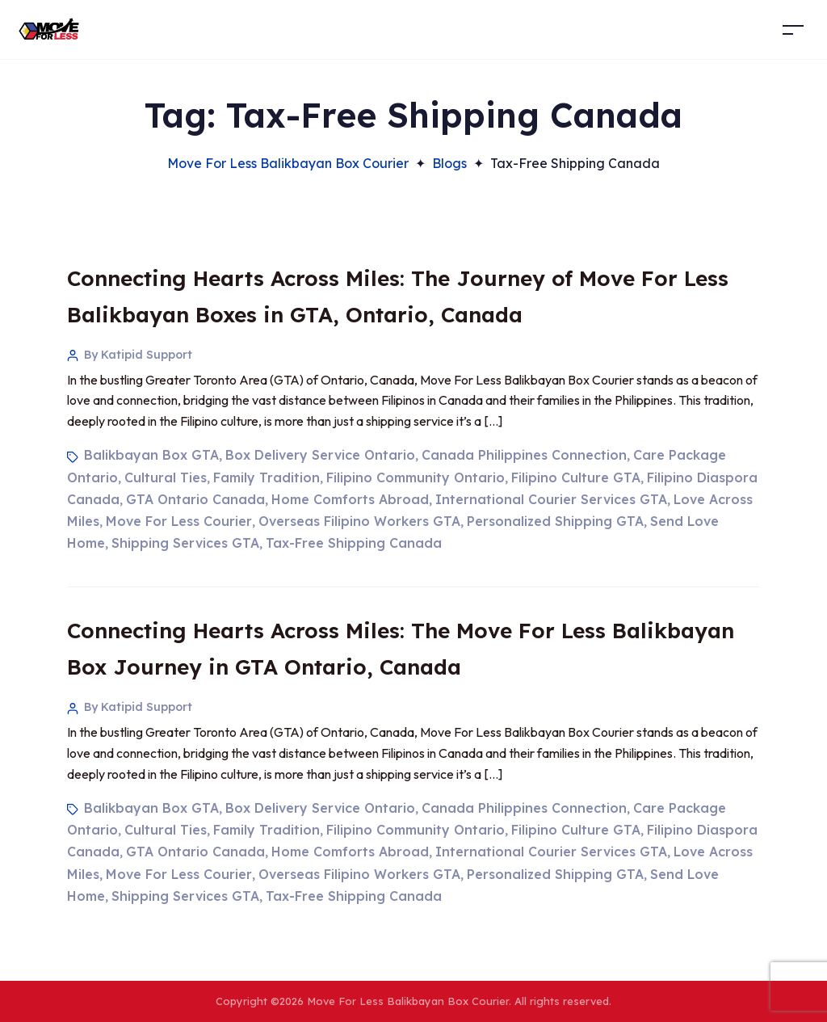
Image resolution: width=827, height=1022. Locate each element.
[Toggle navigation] (793, 29)
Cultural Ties (165, 477)
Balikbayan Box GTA (151, 455)
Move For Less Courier (179, 521)
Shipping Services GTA (185, 543)
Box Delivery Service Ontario (320, 455)
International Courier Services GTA (551, 499)
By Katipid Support (138, 354)
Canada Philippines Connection (524, 455)
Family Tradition (266, 477)
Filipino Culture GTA (575, 477)
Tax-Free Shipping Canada (354, 543)
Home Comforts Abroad (350, 499)
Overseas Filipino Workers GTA (359, 521)
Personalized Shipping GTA (555, 521)
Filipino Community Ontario (415, 477)
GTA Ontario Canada (195, 499)
